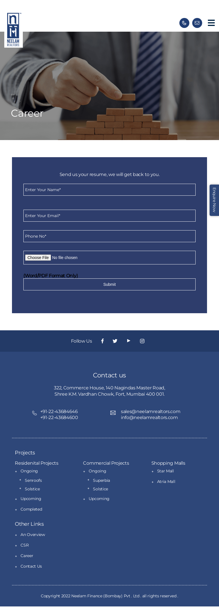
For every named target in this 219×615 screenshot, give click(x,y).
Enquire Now (214, 199)
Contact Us (31, 566)
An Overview (33, 534)
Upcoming (31, 498)
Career (27, 555)
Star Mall (165, 471)
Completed (31, 509)
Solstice (32, 488)
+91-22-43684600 (59, 417)
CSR (25, 545)
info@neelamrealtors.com (149, 417)
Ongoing (29, 471)
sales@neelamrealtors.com (150, 411)
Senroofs (33, 480)
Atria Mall (166, 481)
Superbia (101, 480)
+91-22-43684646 (59, 411)
